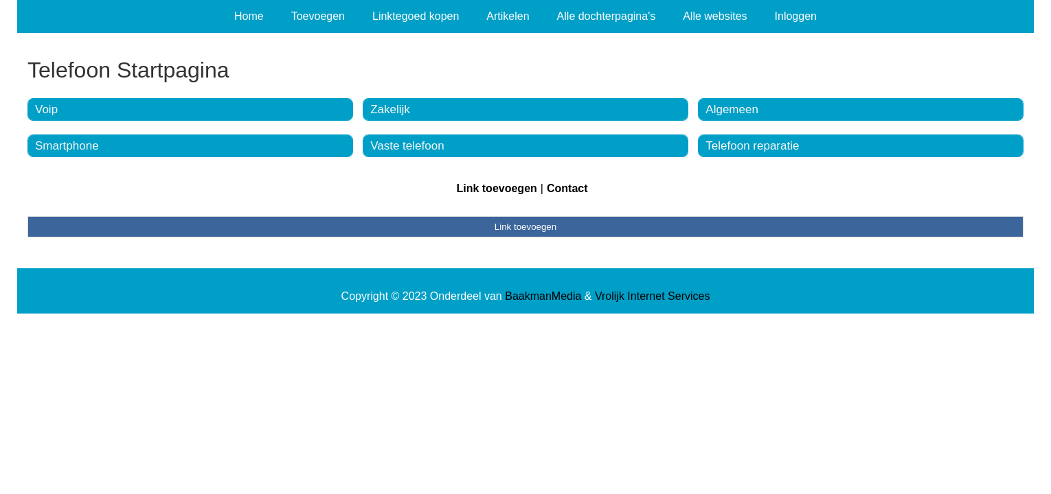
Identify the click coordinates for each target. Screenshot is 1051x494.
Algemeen (731, 109)
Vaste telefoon (407, 145)
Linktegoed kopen (415, 16)
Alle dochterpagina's (606, 16)
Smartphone (67, 145)
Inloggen (796, 16)
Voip (46, 109)
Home (249, 16)
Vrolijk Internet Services (652, 296)
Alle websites (715, 16)
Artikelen (507, 16)
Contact (567, 188)
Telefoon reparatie (752, 145)
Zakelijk (390, 109)
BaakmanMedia (543, 296)
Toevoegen (318, 16)
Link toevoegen (496, 188)
